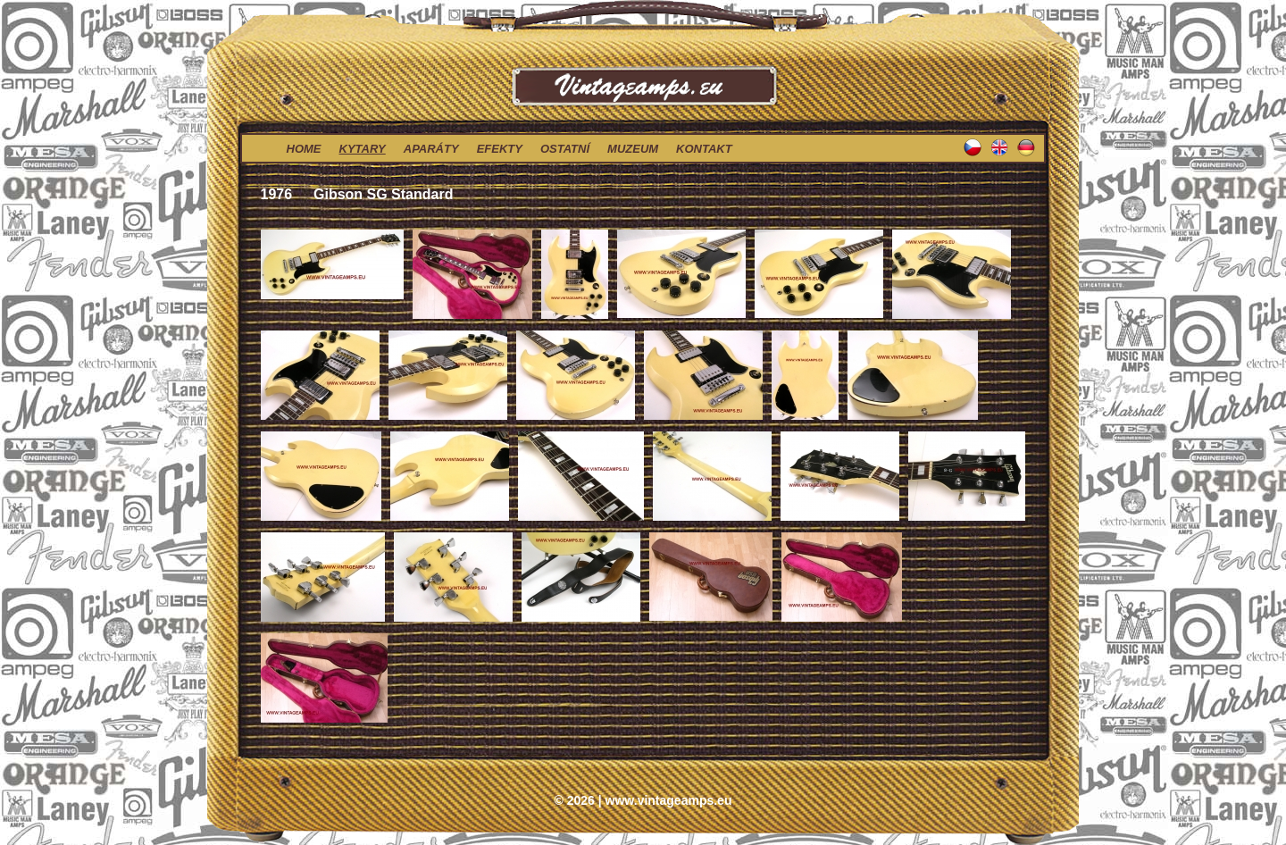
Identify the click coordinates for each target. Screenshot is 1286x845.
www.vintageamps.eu (668, 800)
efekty (499, 148)
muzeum (632, 148)
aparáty (431, 148)
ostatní (564, 148)
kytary (362, 148)
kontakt (704, 148)
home (304, 148)
